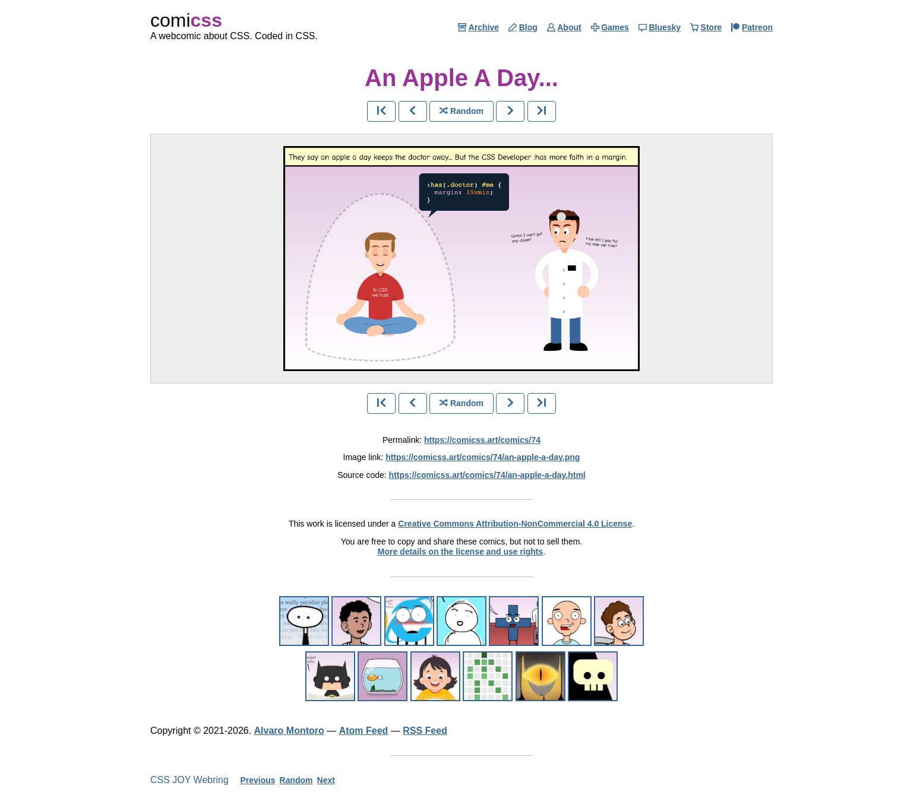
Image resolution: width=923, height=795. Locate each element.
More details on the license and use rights (460, 551)
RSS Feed (425, 731)
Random (296, 780)
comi (186, 20)
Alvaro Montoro (289, 731)
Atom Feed (363, 731)
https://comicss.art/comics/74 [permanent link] (482, 440)
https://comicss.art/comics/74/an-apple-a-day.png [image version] (482, 457)
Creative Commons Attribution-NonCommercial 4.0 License (515, 523)
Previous (257, 780)
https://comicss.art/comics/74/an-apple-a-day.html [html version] (487, 475)
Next (326, 780)
